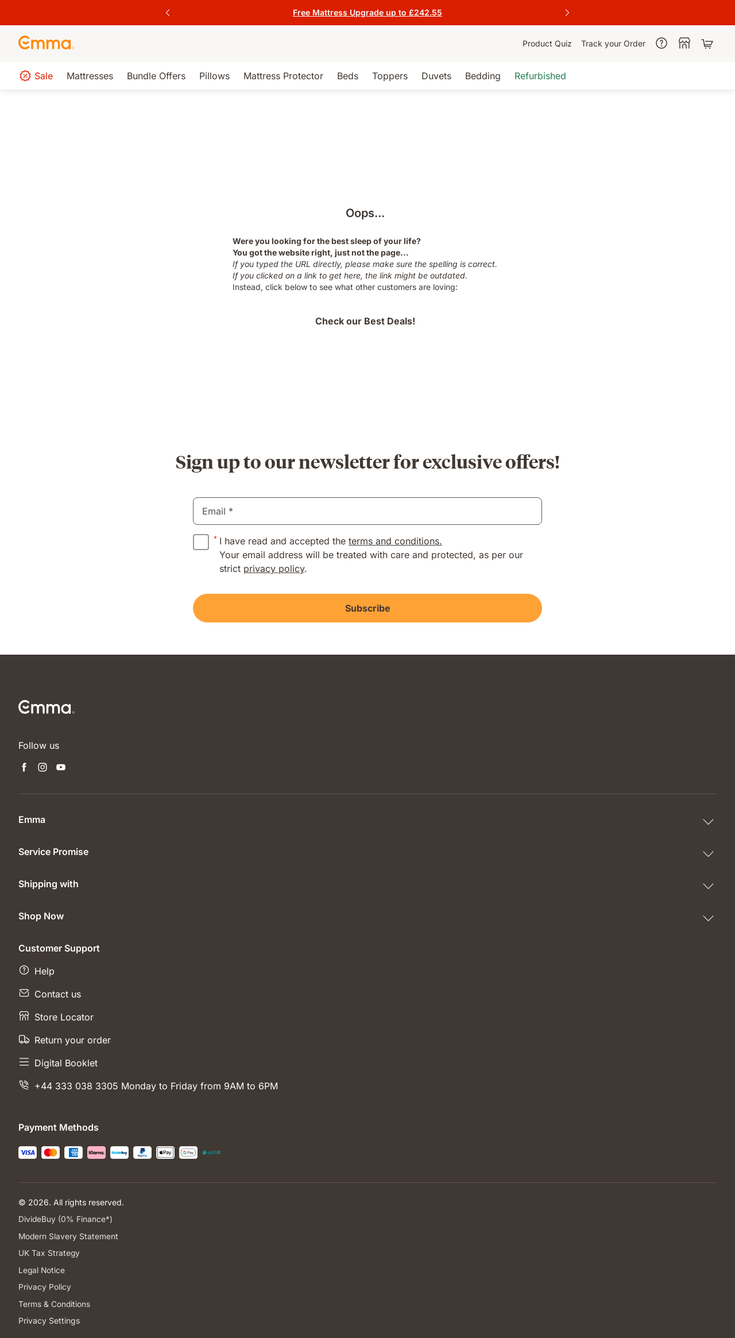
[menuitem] (547, 43)
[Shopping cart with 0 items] (709, 44)
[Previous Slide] (167, 12)
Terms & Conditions (54, 1302)
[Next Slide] (567, 12)
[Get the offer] (367, 12)
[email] (367, 511)
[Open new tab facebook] (24, 768)
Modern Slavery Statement (68, 1235)
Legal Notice (42, 1269)
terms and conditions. (395, 541)
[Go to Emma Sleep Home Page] (46, 44)
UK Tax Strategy (49, 1252)
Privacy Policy (44, 1285)
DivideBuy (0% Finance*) (65, 1219)
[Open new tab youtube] (61, 768)
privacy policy (273, 568)
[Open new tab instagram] (42, 768)
